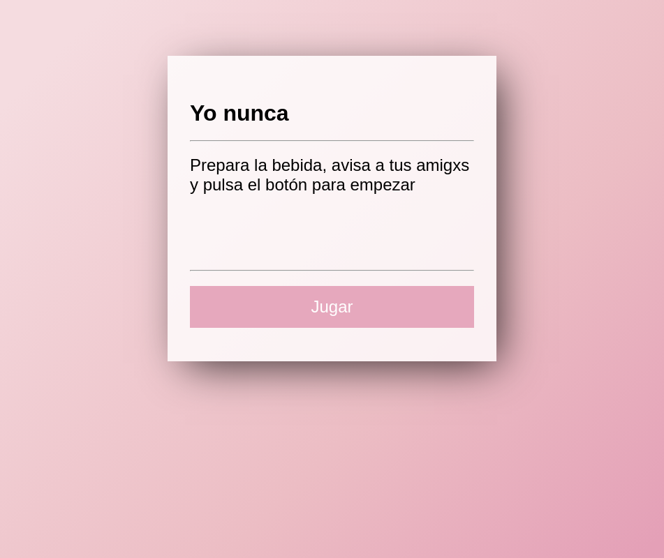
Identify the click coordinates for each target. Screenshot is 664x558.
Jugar (332, 306)
